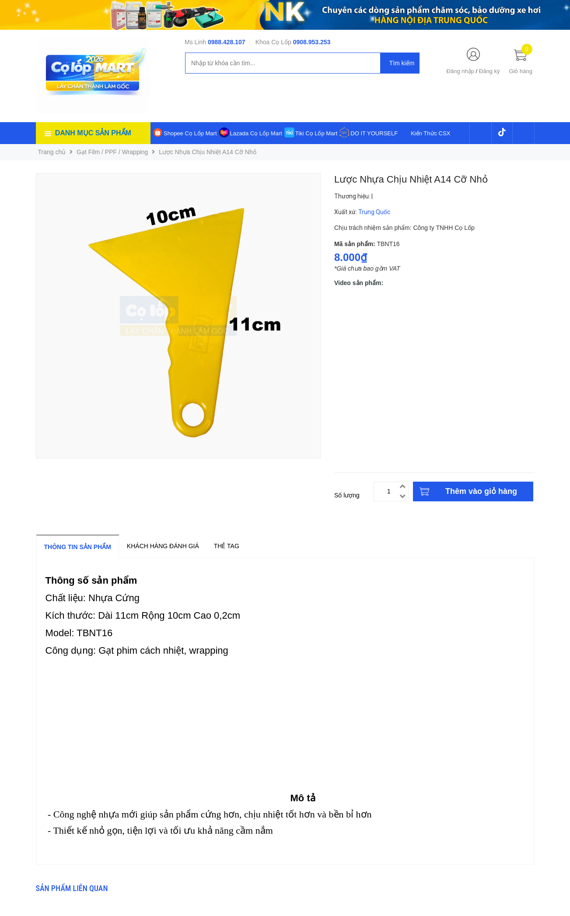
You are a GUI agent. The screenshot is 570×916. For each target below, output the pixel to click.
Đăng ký (489, 71)
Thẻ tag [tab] (226, 546)
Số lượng (347, 495)
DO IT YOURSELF (374, 133)
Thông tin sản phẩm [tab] (77, 546)
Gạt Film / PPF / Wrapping (112, 151)
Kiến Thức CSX (430, 133)
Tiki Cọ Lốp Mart (316, 133)
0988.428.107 (226, 42)
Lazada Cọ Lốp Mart (256, 133)
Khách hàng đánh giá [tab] (163, 546)
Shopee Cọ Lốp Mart (190, 133)
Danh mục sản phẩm (93, 133)
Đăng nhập (460, 71)
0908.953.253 (312, 42)
